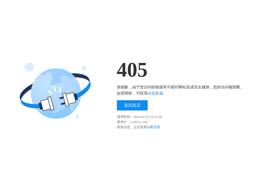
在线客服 (155, 93)
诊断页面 (153, 127)
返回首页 (132, 105)
